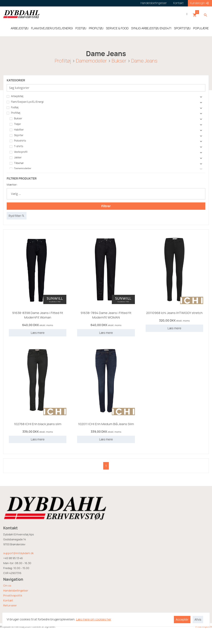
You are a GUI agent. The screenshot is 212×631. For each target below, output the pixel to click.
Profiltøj (63, 60)
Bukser (119, 60)
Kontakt (8, 600)
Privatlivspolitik (12, 595)
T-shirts (16, 146)
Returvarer (10, 605)
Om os (7, 585)
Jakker (16, 157)
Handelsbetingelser (15, 590)
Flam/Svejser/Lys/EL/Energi (25, 101)
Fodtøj (13, 107)
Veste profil (18, 151)
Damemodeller (91, 60)
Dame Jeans (144, 60)
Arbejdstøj (15, 96)
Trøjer (15, 124)
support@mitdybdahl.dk (18, 553)
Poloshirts (18, 140)
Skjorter (16, 135)
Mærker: (12, 184)
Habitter (17, 129)
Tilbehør (17, 163)
